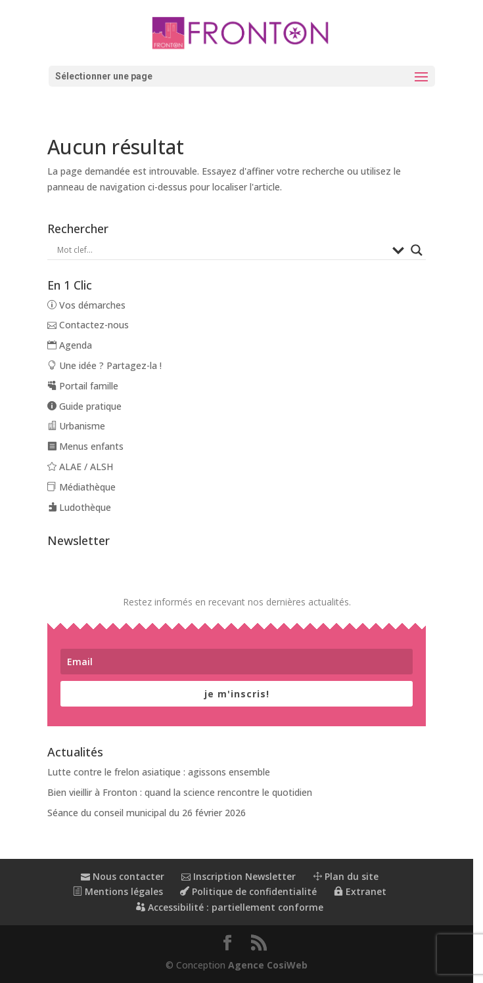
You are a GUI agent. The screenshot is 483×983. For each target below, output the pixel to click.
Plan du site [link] (350, 876)
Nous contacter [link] (127, 876)
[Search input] (226, 250)
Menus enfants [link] (87, 446)
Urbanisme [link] (77, 426)
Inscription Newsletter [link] (243, 876)
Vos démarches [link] (88, 305)
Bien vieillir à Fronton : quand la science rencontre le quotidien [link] (181, 792)
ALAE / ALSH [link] (81, 466)
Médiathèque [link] (83, 487)
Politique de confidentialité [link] (253, 891)
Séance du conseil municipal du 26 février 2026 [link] (148, 812)
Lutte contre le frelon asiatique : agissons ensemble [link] (160, 772)
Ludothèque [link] (80, 507)
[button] (242, 76)
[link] (241, 32)
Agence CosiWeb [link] (273, 965)
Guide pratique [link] (86, 406)
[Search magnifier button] (426, 250)
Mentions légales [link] (123, 891)
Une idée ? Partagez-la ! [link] (106, 365)
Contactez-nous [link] (89, 324)
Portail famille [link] (84, 386)
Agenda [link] (71, 345)
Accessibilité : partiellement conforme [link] (234, 907)
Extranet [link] (364, 891)
